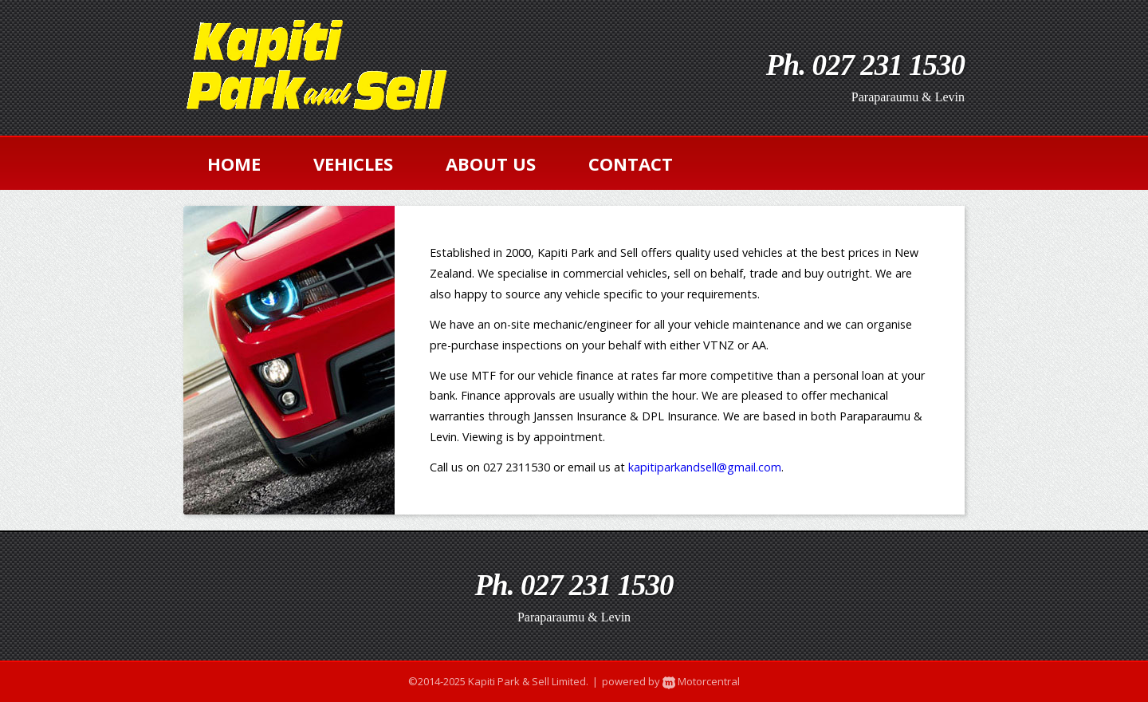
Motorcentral (700, 681)
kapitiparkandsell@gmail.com (704, 467)
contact (630, 164)
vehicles (353, 164)
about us (491, 164)
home (234, 164)
